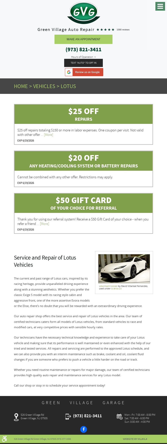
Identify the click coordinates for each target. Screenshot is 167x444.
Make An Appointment (83, 39)
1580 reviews (123, 29)
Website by (135, 439)
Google (84, 72)
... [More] (46, 135)
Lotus (68, 86)
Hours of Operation (82, 57)
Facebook (83, 429)
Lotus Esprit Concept (108, 286)
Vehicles (44, 86)
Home (21, 86)
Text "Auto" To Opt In (83, 63)
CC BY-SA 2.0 (116, 289)
